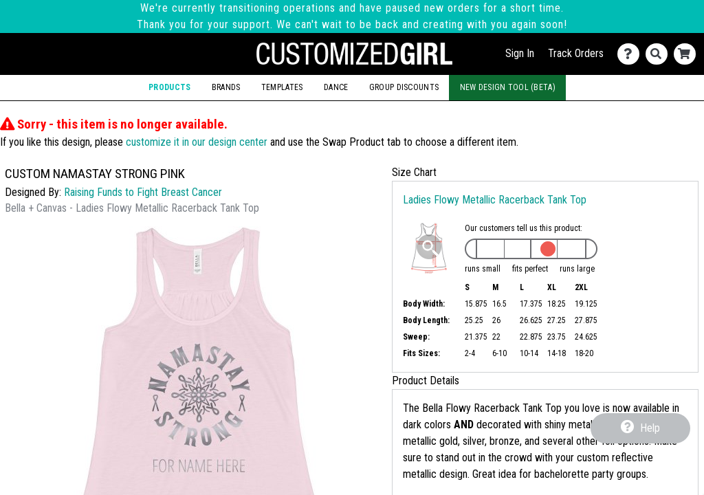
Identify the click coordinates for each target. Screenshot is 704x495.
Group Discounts (404, 87)
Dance (336, 87)
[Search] (660, 54)
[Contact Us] (631, 54)
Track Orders (576, 53)
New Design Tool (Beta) (508, 87)
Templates (282, 87)
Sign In (519, 53)
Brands (226, 87)
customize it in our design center (196, 141)
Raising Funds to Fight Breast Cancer (143, 192)
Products (169, 87)
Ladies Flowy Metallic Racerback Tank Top (494, 199)
